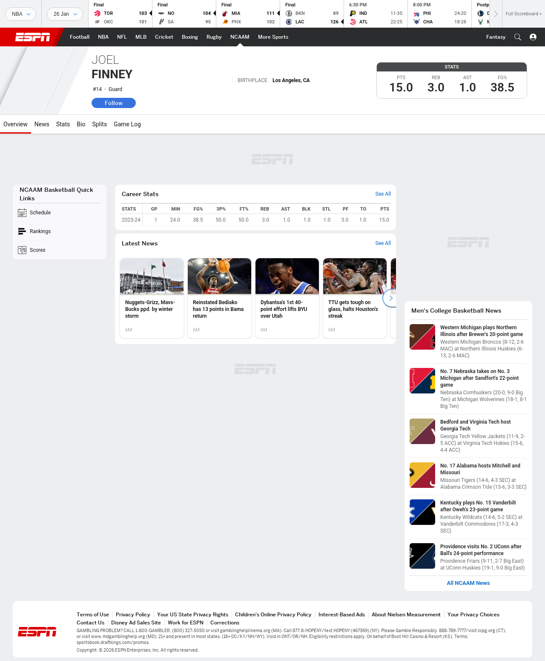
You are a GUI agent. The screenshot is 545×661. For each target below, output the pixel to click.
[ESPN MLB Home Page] (140, 37)
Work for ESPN (186, 622)
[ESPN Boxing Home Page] (190, 37)
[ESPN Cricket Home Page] (164, 37)
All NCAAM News (468, 583)
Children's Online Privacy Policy (273, 614)
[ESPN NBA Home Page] (103, 37)
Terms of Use (93, 614)
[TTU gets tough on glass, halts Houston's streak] (355, 298)
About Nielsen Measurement (406, 614)
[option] (152, 298)
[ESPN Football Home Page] (79, 37)
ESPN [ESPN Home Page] (32, 37)
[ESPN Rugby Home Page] (214, 37)
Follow (114, 103)
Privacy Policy (133, 614)
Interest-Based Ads (341, 614)
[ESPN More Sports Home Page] (273, 37)
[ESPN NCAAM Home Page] (240, 37)
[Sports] (21, 14)
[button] (517, 37)
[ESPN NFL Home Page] (122, 37)
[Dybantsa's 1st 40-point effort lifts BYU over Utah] (287, 298)
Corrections (224, 622)
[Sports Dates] (65, 14)
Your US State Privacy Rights (192, 614)
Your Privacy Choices (473, 614)
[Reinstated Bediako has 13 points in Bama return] (219, 298)
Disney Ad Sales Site (136, 622)
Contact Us (90, 622)
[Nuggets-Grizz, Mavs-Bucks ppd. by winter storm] (152, 298)
